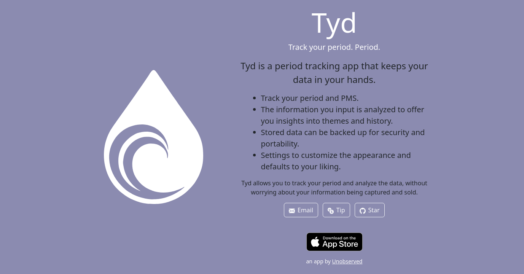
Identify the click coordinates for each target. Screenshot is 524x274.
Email (301, 210)
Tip (336, 210)
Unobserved (347, 261)
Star (370, 210)
